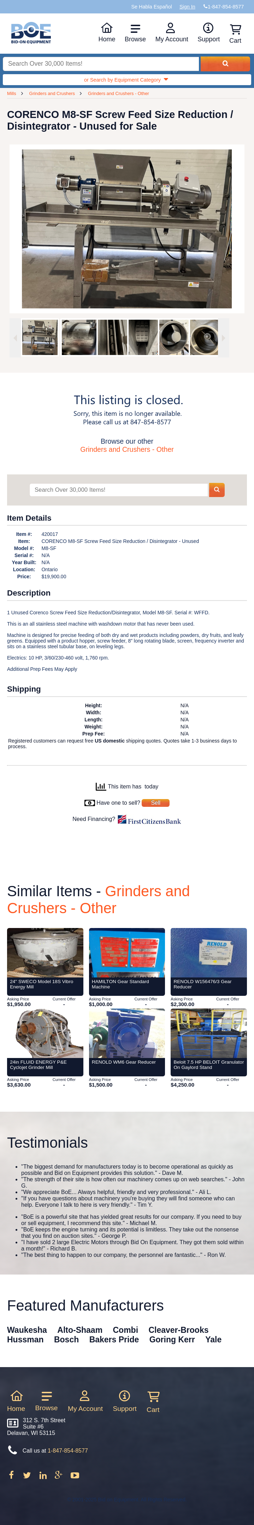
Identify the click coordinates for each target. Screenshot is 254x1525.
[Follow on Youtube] (74, 1477)
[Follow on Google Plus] (59, 1477)
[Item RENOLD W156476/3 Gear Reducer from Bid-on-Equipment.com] (209, 952)
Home (106, 32)
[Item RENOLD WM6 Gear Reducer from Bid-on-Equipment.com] (127, 1033)
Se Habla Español (151, 7)
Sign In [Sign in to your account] (187, 7)
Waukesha (27, 1330)
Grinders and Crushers (52, 93)
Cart (153, 1402)
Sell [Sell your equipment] (155, 803)
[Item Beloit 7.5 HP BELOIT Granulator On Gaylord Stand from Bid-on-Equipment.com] (209, 1033)
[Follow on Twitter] (28, 1477)
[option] (40, 337)
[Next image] (223, 337)
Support (208, 32)
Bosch (66, 1339)
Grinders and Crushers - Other (118, 93)
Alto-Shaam (79, 1330)
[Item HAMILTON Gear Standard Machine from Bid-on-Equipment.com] (127, 952)
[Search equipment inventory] (101, 64)
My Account (171, 32)
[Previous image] (15, 337)
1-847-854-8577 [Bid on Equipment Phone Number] (226, 7)
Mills (11, 93)
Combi (125, 1330)
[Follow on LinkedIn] (44, 1477)
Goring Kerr (172, 1339)
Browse (135, 33)
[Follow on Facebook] (12, 1477)
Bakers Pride (114, 1339)
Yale (213, 1339)
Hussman (25, 1339)
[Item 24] (45, 952)
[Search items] (118, 490)
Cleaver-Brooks (178, 1330)
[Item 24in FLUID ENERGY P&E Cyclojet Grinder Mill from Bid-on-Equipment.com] (45, 1033)
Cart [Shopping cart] (235, 34)
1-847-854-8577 (68, 1451)
